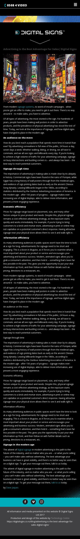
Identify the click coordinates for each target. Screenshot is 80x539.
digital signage (25, 449)
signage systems (26, 106)
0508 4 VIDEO (17, 5)
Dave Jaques (12, 487)
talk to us (56, 482)
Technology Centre (60, 518)
